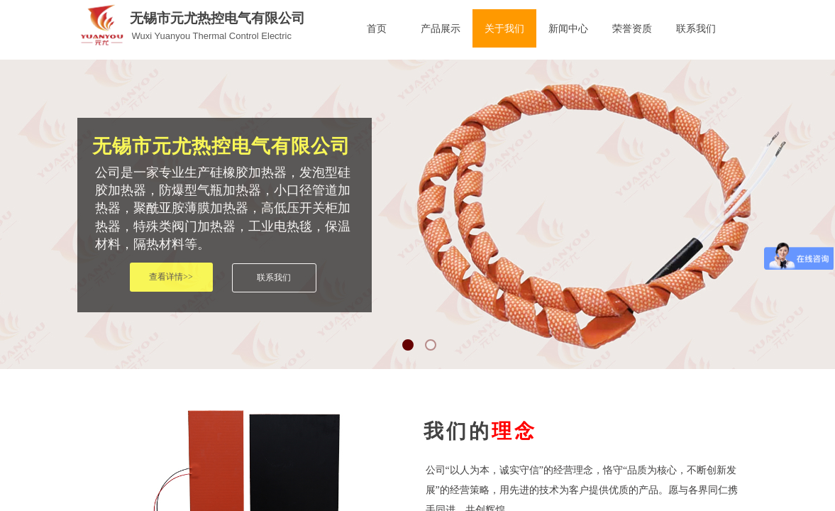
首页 (377, 28)
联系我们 (696, 28)
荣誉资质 (632, 28)
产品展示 (440, 28)
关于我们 (504, 28)
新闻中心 (568, 28)
